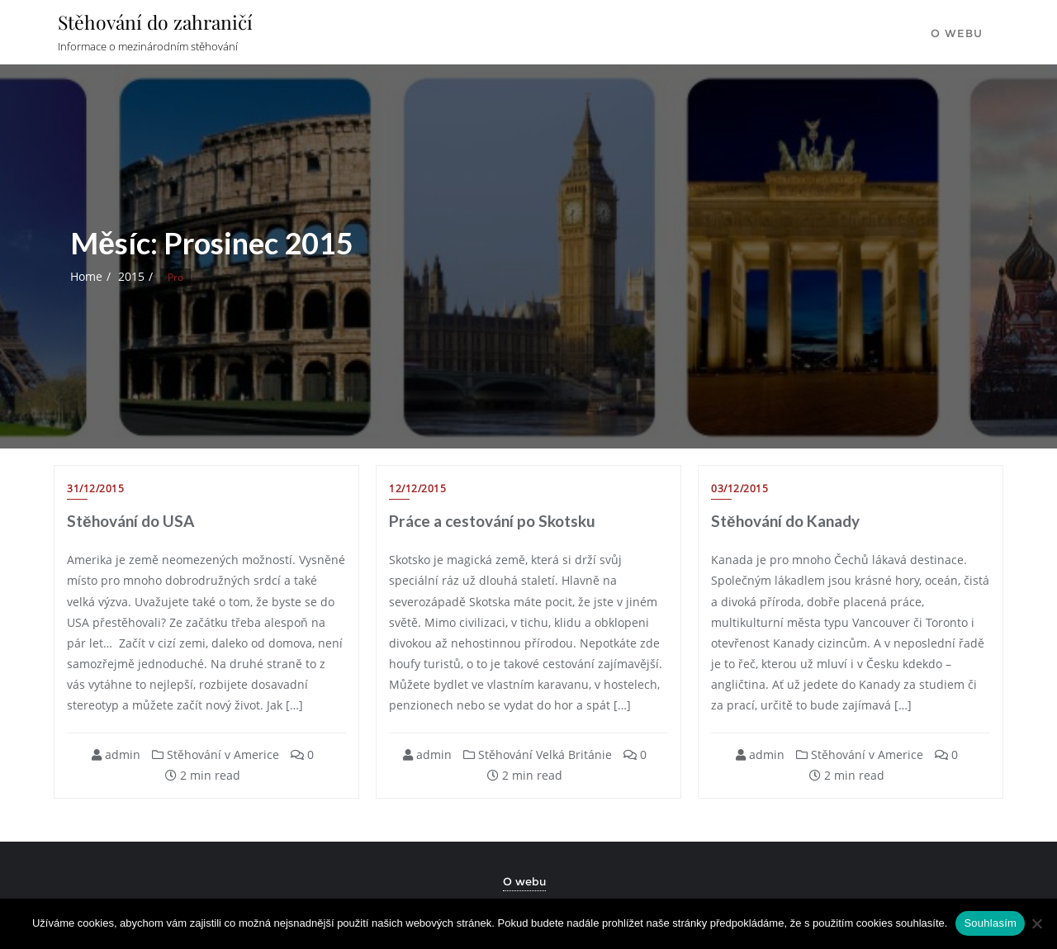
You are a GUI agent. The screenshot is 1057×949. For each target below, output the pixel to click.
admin (116, 754)
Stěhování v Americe (215, 754)
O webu (524, 881)
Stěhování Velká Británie (537, 754)
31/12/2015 (95, 489)
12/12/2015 (417, 489)
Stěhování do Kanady (785, 520)
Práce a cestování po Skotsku (492, 520)
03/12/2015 (739, 489)
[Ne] (1036, 923)
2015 (131, 276)
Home (86, 276)
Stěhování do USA (130, 520)
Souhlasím (990, 923)
